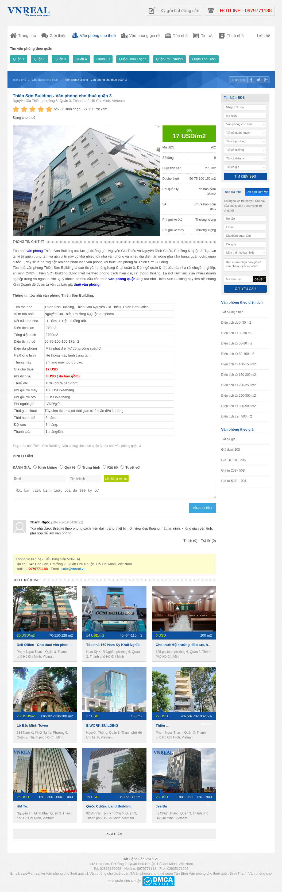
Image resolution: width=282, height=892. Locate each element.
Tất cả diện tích (232, 312)
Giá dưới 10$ (230, 449)
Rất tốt (112, 467)
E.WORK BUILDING (102, 727)
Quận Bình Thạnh (132, 59)
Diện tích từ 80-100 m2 (237, 354)
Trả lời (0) (208, 542)
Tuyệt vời (132, 467)
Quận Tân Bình (204, 59)
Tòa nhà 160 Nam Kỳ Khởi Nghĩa (113, 646)
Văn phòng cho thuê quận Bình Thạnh (218, 875)
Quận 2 (39, 59)
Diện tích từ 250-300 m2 (238, 395)
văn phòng (34, 251)
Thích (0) (190, 542)
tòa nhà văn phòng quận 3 (122, 446)
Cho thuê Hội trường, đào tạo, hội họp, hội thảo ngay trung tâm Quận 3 (214, 646)
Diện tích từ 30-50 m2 (236, 333)
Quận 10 (103, 59)
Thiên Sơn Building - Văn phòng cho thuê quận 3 (62, 96)
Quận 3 (60, 59)
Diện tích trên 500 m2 (236, 416)
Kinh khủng (47, 467)
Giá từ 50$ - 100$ (233, 481)
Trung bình (91, 467)
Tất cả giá (228, 439)
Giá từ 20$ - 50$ (233, 470)
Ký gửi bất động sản (180, 10)
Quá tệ (69, 467)
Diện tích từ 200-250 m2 (238, 385)
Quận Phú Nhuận (169, 59)
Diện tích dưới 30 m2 (236, 322)
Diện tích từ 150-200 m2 (238, 375)
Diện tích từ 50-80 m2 (236, 343)
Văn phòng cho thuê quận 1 (67, 875)
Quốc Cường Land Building (109, 808)
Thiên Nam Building (172, 727)
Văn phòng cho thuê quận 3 (82, 446)
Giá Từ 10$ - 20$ (233, 460)
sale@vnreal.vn (73, 570)
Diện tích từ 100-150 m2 (238, 364)
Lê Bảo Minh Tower (32, 727)
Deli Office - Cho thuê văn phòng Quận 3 (50, 646)
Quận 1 (18, 59)
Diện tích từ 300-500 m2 (238, 406)
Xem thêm (114, 835)
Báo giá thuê (233, 191)
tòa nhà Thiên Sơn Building (41, 446)
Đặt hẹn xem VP (257, 191)
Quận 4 (81, 59)
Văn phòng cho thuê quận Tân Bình (160, 875)
